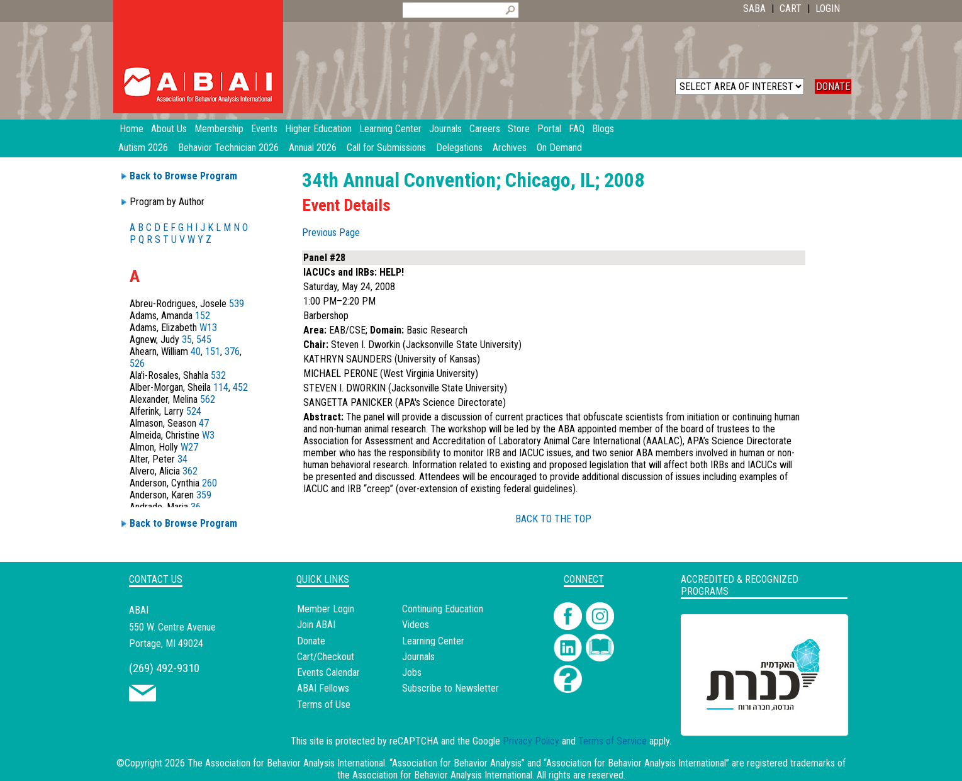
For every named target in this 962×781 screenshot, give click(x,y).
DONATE (833, 87)
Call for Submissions (386, 148)
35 (187, 340)
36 (196, 507)
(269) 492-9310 (164, 668)
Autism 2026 (143, 148)
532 (218, 375)
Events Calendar (328, 672)
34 (182, 459)
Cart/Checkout (325, 657)
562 (207, 399)
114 (220, 387)
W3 (208, 435)
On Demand (559, 148)
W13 (208, 328)
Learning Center (433, 641)
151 (212, 351)
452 (240, 387)
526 (137, 363)
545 (203, 340)
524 (193, 411)
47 (204, 423)
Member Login (325, 609)
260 (209, 483)
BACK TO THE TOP (553, 519)
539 (236, 304)
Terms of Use (323, 705)
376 (232, 351)
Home (131, 129)
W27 (189, 447)
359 (203, 495)
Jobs (412, 672)
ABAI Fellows (323, 688)
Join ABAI (316, 625)
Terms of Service (612, 741)
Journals (418, 657)
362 (190, 471)
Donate (311, 641)
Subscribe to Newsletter (450, 688)
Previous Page (331, 233)
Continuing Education (442, 609)
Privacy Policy (531, 741)
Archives (510, 148)
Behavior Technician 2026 (228, 148)
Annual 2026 (313, 148)
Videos (415, 625)
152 (202, 316)
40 (196, 351)
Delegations (459, 148)
